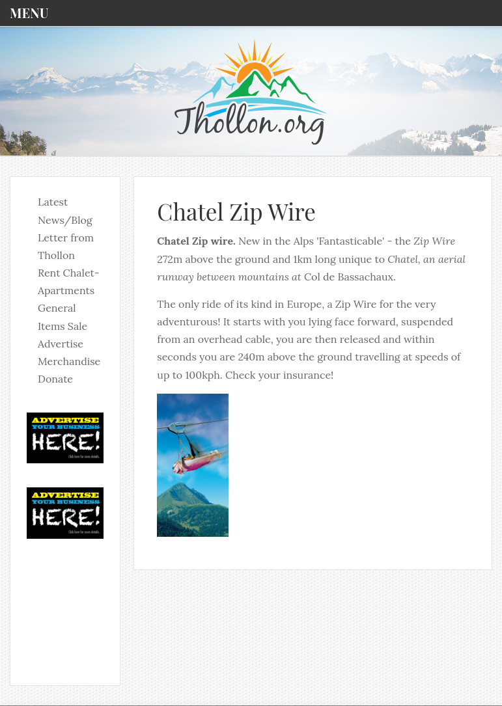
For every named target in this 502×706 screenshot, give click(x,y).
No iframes (65, 604)
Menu (29, 12)
